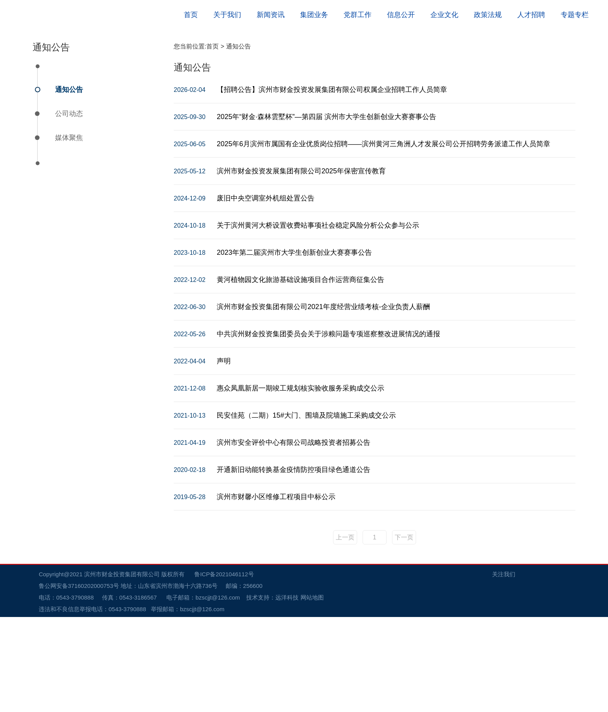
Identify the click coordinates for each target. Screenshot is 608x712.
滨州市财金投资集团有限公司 (122, 669)
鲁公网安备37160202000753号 (83, 680)
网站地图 (312, 692)
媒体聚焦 (69, 233)
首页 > (216, 141)
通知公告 (69, 184)
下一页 (404, 632)
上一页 (345, 632)
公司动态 (69, 209)
